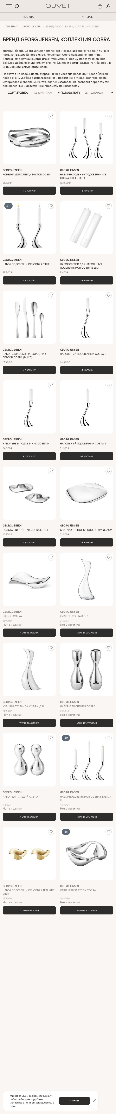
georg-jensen (31, 26)
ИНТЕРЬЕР (88, 16)
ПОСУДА (28, 16)
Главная (11, 26)
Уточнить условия (29, 632)
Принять (74, 1101)
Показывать (70, 93)
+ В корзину (29, 190)
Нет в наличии (29, 618)
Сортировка (18, 93)
